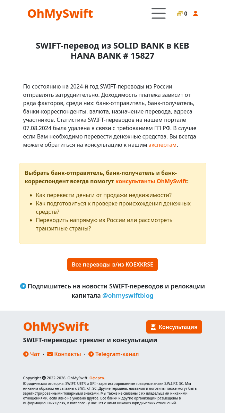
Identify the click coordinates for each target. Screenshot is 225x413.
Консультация (174, 327)
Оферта (96, 377)
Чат (31, 354)
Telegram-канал (113, 354)
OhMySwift (60, 13)
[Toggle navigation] (159, 13)
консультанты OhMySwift (151, 181)
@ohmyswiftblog (128, 295)
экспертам (163, 145)
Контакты (64, 354)
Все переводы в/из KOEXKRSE (112, 264)
